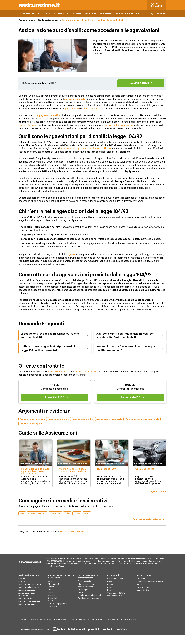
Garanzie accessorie (115, 579)
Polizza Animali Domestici (29, 602)
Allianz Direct (53, 584)
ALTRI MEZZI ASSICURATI (84, 14)
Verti (50, 581)
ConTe (51, 590)
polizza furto (72, 109)
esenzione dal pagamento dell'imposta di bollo (85, 149)
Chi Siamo (141, 579)
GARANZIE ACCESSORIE (127, 14)
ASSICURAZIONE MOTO (57, 14)
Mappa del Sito (143, 590)
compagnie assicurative (48, 115)
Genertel (51, 595)
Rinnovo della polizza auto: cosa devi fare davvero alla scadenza (33, 471)
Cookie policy (34, 619)
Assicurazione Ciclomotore (29, 585)
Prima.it (51, 587)
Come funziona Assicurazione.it (150, 582)
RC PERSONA (106, 14)
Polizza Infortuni (25, 599)
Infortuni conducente (86, 584)
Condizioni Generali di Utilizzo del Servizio (103, 619)
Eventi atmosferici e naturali (89, 595)
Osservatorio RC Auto (116, 593)
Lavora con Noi (143, 587)
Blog (109, 590)
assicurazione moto (86, 372)
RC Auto (55, 385)
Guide (109, 582)
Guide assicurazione (48, 20)
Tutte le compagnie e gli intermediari (57, 605)
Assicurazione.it (27, 20)
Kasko (80, 593)
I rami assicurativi (107, 469)
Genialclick (52, 598)
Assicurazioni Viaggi (26, 590)
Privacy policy (23, 619)
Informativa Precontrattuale (129, 619)
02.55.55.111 (158, 14)
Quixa (50, 601)
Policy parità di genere (61, 619)
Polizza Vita (23, 596)
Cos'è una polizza (145, 469)
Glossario (111, 585)
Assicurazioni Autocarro (28, 587)
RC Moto (130, 385)
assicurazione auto (58, 372)
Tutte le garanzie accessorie (89, 598)
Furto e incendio (84, 581)
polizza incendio (92, 109)
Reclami (140, 585)
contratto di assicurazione (118, 125)
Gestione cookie (46, 619)
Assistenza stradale (86, 587)
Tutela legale (83, 590)
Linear (50, 593)
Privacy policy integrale (79, 619)
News (109, 587)
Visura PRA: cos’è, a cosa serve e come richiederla (72, 470)
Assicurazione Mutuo (27, 604)
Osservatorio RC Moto (116, 596)
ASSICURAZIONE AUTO (31, 14)
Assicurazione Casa (26, 593)
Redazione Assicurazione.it (72, 532)
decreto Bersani (27, 125)
